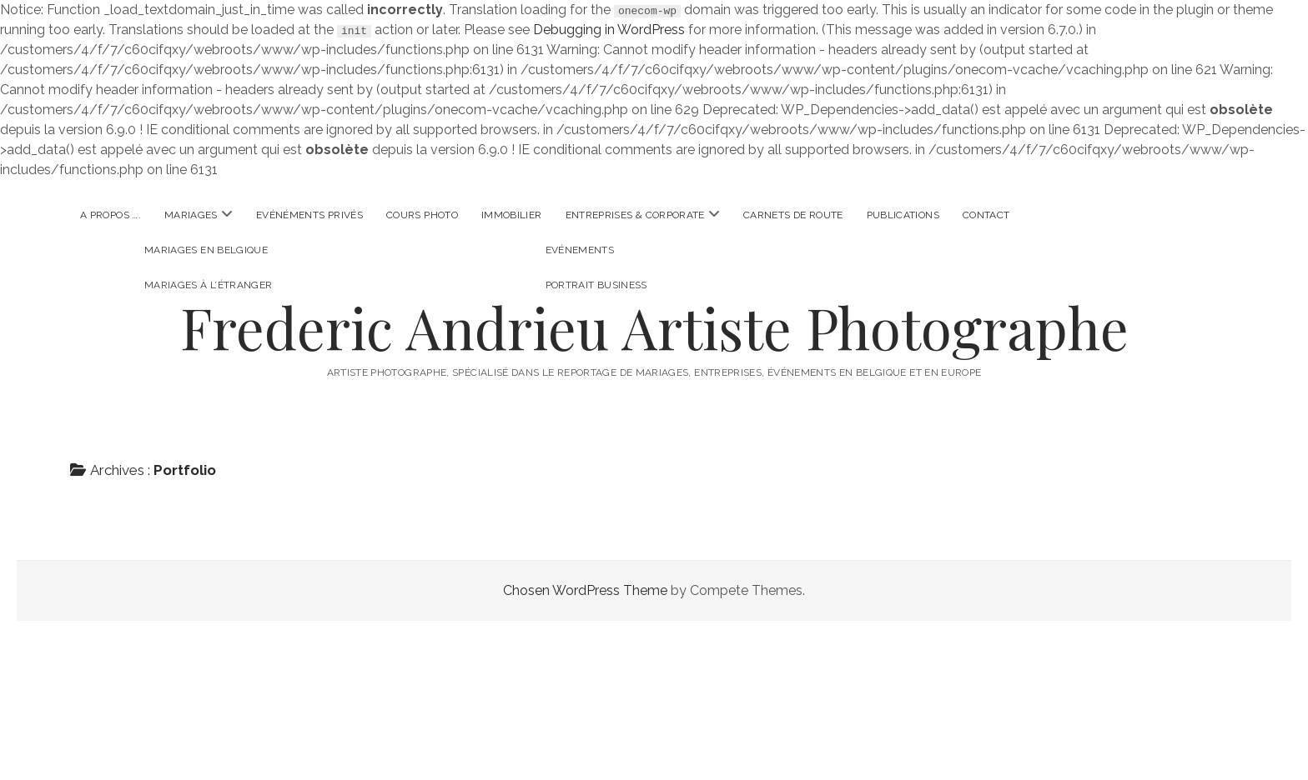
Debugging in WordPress (609, 30)
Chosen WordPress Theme (585, 590)
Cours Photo (422, 215)
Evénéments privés (309, 215)
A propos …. (110, 215)
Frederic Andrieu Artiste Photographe (654, 327)
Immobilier (511, 215)
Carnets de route (793, 215)
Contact (986, 215)
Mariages (191, 215)
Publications (903, 215)
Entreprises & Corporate (635, 215)
